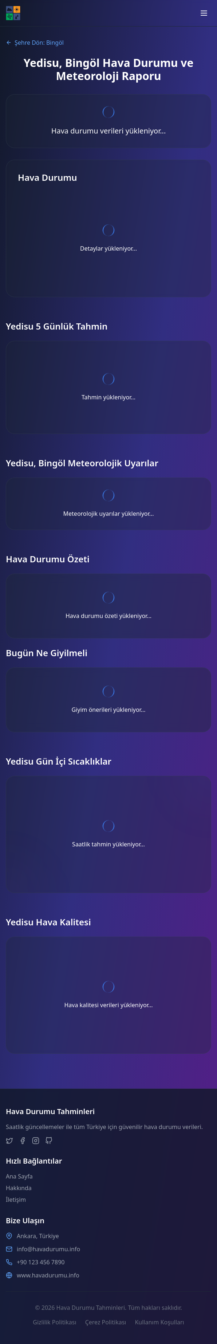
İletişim (16, 1200)
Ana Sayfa (19, 1176)
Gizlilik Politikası (54, 1322)
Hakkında (19, 1188)
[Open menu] (204, 13)
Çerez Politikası (105, 1322)
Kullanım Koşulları (159, 1322)
